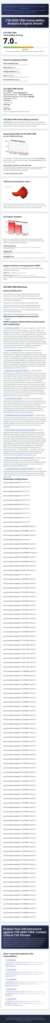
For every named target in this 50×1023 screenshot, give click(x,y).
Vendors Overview (30, 12)
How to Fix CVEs (12, 1017)
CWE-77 (8, 319)
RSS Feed (20, 1021)
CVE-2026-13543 (12, 979)
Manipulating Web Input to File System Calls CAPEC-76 (20, 469)
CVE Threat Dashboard (10, 6)
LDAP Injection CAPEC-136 (13, 328)
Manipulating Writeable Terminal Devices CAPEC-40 (19, 415)
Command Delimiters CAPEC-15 (14, 350)
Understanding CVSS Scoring (26, 1017)
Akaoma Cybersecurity (16, 1019)
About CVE (39, 1017)
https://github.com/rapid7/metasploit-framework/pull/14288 (20, 303)
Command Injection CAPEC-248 (14, 398)
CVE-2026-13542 (12, 989)
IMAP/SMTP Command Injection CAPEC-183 (17, 370)
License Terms (28, 1021)
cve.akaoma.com (29, 1019)
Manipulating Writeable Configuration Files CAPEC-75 (20, 458)
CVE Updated (41, 6)
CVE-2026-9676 (11, 960)
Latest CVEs (22, 6)
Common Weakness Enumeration (13, 10)
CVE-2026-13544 (12, 970)
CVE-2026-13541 (12, 999)
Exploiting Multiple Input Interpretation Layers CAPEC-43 (21, 430)
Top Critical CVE (31, 6)
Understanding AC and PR (14, 173)
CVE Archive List (25, 8)
